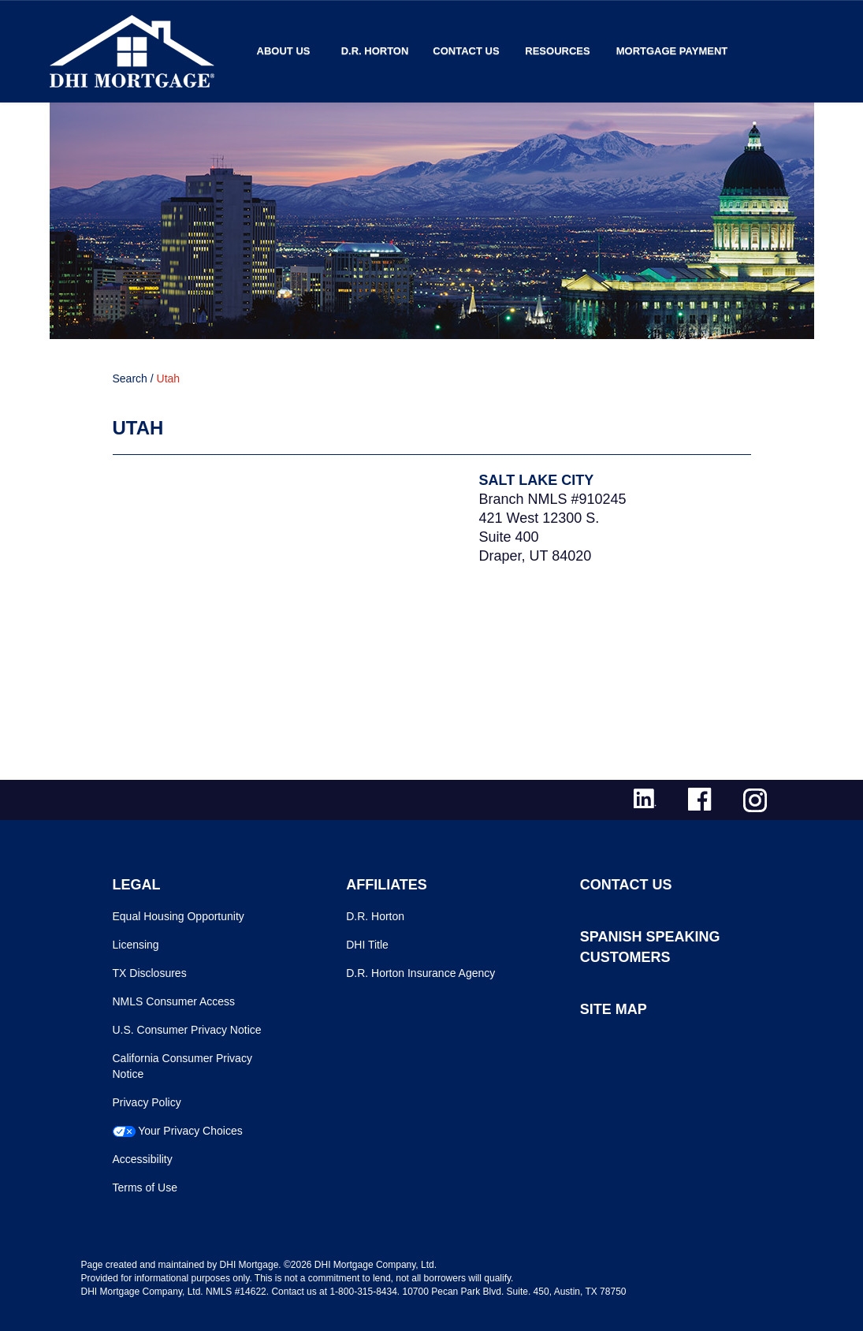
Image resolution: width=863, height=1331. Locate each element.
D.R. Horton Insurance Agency (420, 973)
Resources (557, 51)
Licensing (136, 944)
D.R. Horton (375, 51)
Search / (133, 378)
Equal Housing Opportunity (178, 916)
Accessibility (143, 1159)
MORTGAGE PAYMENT (672, 51)
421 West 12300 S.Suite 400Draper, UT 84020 (539, 537)
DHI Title (367, 944)
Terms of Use (145, 1187)
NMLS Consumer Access (174, 1001)
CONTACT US (626, 885)
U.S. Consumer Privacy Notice (187, 1029)
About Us (284, 51)
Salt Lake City (536, 480)
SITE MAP (613, 1009)
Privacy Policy (147, 1102)
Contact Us (466, 51)
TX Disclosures (150, 973)
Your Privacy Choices (190, 1130)
